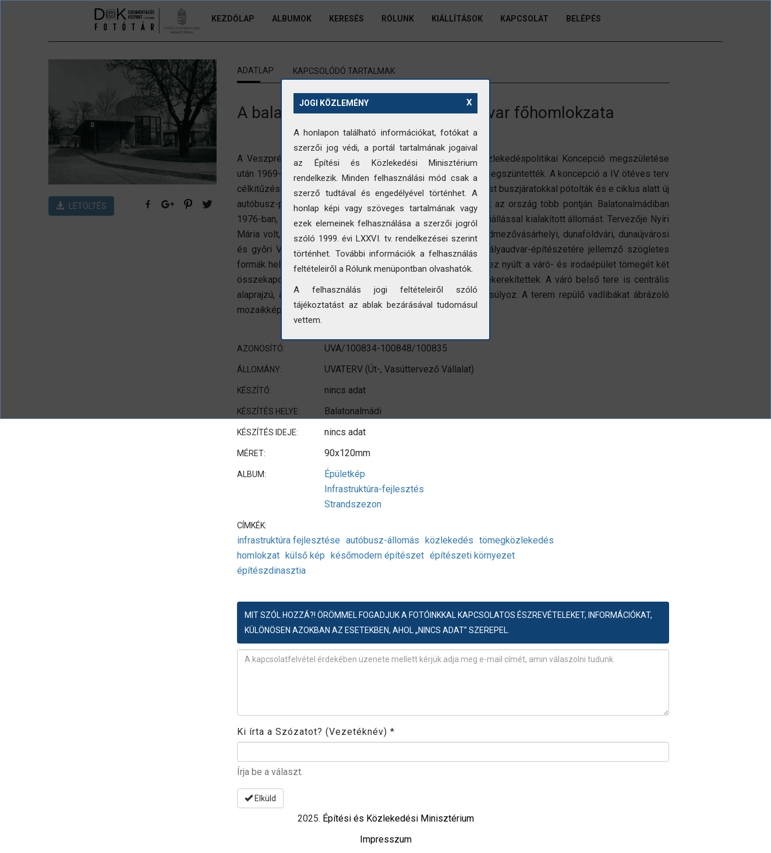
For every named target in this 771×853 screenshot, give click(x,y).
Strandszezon (352, 504)
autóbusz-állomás (382, 540)
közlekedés (449, 540)
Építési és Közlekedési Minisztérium (398, 818)
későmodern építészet (377, 555)
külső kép (305, 555)
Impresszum (386, 839)
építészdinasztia (271, 570)
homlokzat (258, 555)
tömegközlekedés (516, 540)
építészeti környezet (472, 555)
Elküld (260, 798)
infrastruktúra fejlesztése (288, 540)
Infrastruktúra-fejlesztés (374, 489)
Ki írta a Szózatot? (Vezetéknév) (316, 731)
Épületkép (344, 473)
